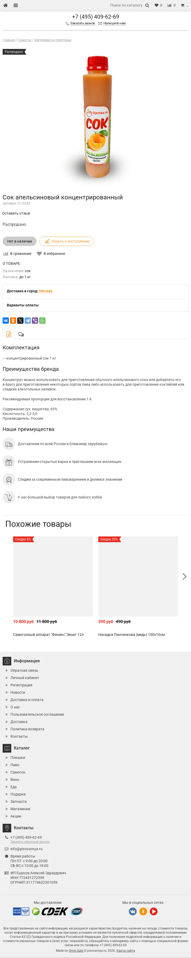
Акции (15, 816)
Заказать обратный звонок (30, 842)
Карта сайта (126, 951)
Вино (14, 779)
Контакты (19, 736)
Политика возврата (27, 729)
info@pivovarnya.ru (26, 849)
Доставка (18, 722)
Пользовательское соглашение (37, 714)
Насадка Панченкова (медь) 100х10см (131, 634)
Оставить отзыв (16, 213)
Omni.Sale (76, 951)
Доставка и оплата (26, 700)
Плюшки (17, 757)
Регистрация (21, 685)
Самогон (17, 772)
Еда (13, 787)
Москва (46, 291)
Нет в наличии (19, 241)
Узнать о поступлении (66, 241)
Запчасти (18, 801)
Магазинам (20, 809)
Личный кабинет (24, 678)
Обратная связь (24, 670)
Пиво (14, 765)
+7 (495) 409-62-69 (95, 17)
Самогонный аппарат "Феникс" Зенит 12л (48, 634)
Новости (17, 692)
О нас (15, 707)
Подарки (18, 794)
